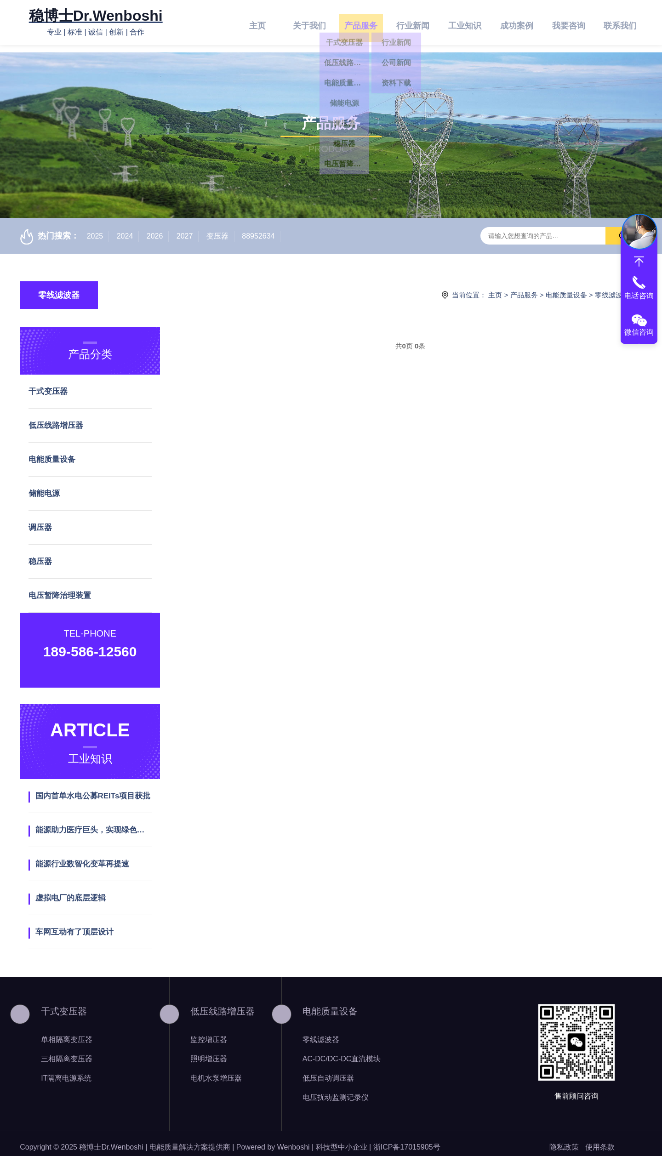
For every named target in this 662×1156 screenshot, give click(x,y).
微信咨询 (639, 332)
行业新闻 (412, 22)
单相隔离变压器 (66, 1032)
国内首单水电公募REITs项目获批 (93, 788)
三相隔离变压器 (66, 1051)
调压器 (40, 520)
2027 (185, 229)
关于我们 (309, 22)
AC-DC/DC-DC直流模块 (341, 1051)
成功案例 (516, 22)
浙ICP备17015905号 (406, 1140)
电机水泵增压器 (216, 1071)
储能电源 (44, 486)
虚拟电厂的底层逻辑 (70, 890)
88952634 (258, 229)
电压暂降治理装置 (60, 588)
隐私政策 (564, 1140)
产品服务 (360, 22)
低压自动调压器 (328, 1071)
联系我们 (620, 22)
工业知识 (464, 22)
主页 (257, 22)
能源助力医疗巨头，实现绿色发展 (93, 822)
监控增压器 (208, 1032)
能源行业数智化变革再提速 (82, 856)
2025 (95, 229)
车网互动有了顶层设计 (74, 924)
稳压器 (40, 554)
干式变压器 (48, 384)
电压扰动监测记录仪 (335, 1090)
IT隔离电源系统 (66, 1071)
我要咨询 (568, 22)
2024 (125, 229)
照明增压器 (208, 1051)
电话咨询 (639, 296)
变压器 (217, 229)
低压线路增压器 (56, 418)
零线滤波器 (59, 287)
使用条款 (600, 1140)
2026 (155, 229)
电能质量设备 (566, 287)
